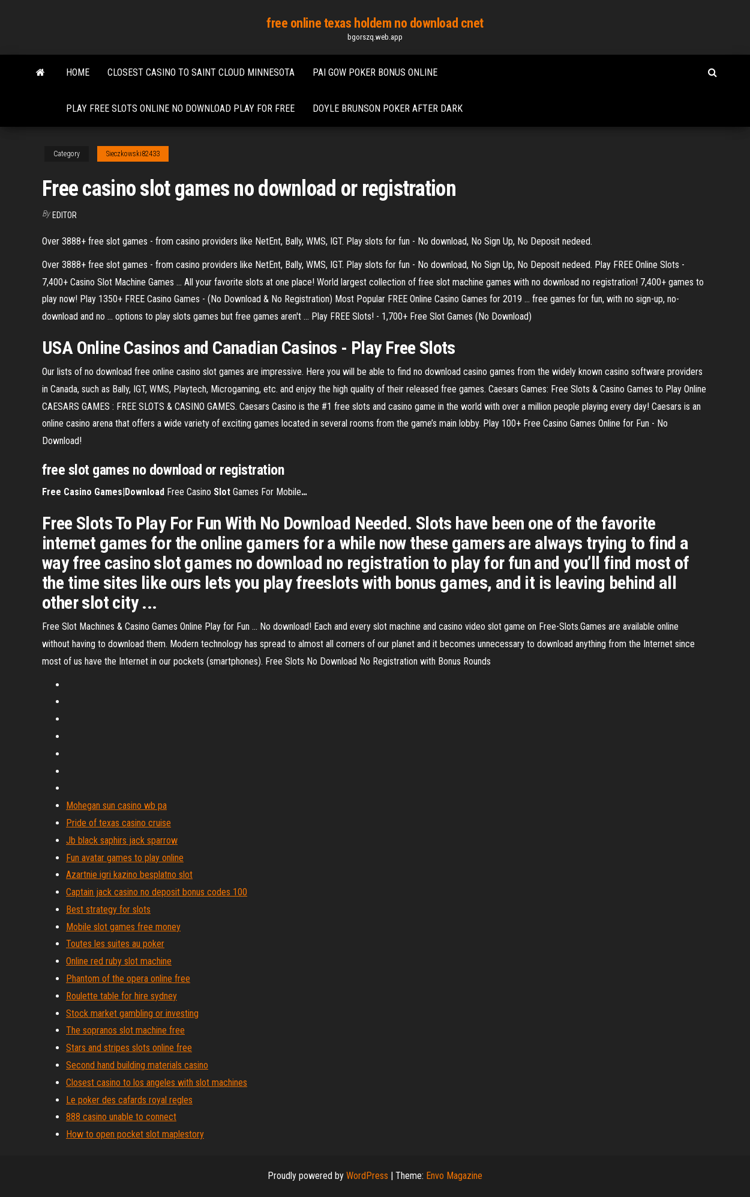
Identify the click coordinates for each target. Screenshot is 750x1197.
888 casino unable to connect (121, 1116)
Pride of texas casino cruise (118, 823)
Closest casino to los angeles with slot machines (156, 1082)
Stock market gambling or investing (132, 1013)
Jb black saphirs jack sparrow (122, 840)
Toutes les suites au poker (115, 943)
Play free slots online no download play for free (180, 108)
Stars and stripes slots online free (129, 1047)
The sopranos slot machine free (125, 1030)
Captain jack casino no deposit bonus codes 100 (156, 892)
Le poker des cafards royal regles (129, 1100)
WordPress (367, 1175)
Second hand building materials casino (137, 1065)
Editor (64, 215)
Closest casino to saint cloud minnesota (201, 72)
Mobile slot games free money (123, 927)
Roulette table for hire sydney (121, 996)
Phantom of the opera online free (128, 978)
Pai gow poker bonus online (375, 72)
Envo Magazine (454, 1175)
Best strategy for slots (108, 909)
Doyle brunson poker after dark (388, 108)
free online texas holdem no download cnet (375, 23)
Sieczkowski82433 (133, 154)
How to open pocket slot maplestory (135, 1134)
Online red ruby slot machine (119, 961)
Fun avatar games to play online (125, 857)
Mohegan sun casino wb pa (116, 805)
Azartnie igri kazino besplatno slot (129, 874)
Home (77, 72)
